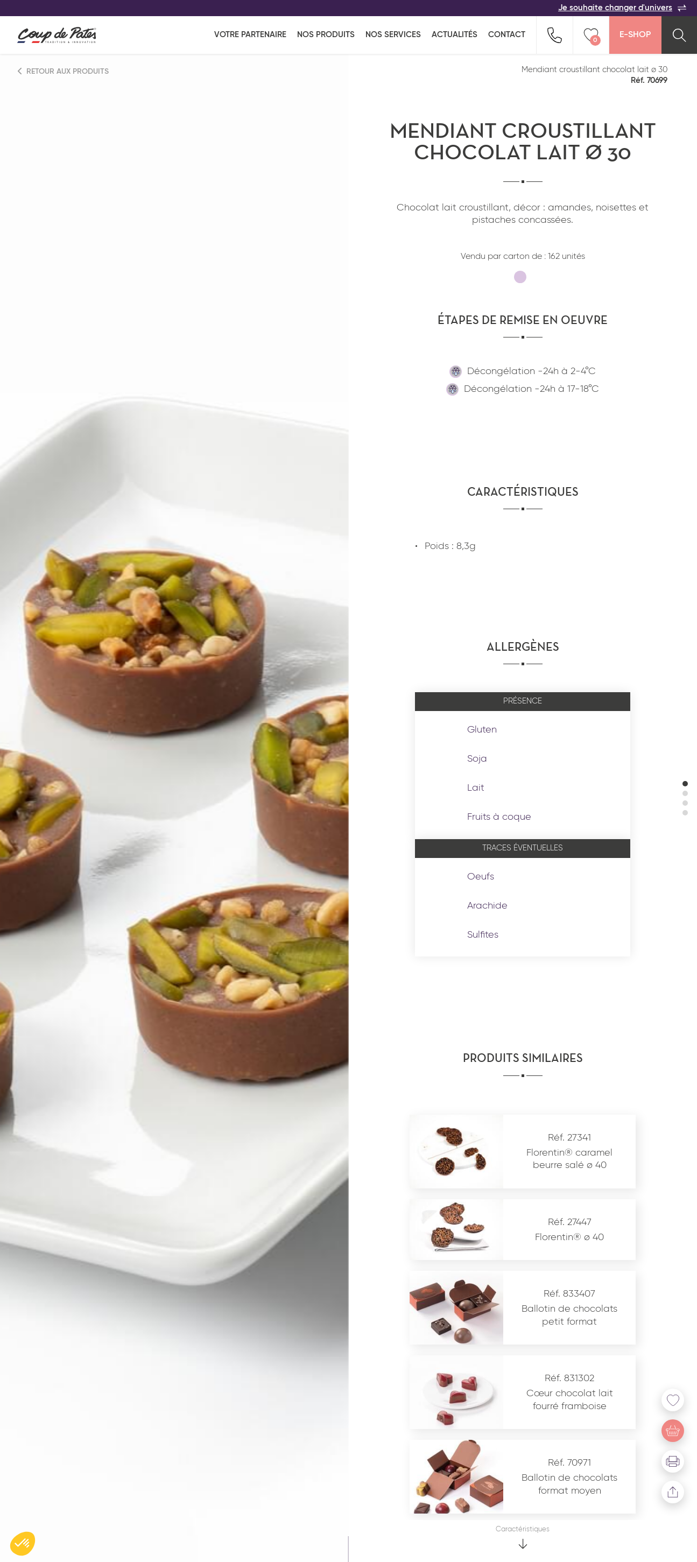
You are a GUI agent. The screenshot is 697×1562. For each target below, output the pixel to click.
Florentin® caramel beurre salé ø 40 (569, 1159)
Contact (506, 35)
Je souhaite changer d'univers (622, 8)
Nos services (393, 35)
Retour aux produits (63, 71)
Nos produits (326, 35)
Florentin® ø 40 (569, 1237)
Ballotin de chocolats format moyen (569, 1484)
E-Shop (635, 35)
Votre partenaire (250, 35)
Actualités (454, 35)
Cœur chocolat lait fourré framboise (569, 1400)
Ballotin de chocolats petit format (569, 1315)
